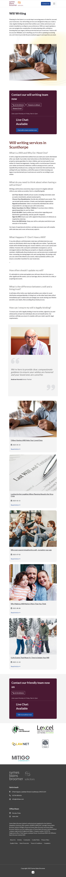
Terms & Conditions (36, 843)
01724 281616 (15, 795)
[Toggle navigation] (54, 3)
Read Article (15, 449)
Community (27, 840)
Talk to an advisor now (25, 714)
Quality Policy (14, 843)
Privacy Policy (45, 840)
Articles (19, 840)
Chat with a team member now (27, 130)
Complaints (47, 843)
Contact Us (45, 4)
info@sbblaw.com (16, 799)
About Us (13, 840)
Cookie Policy (36, 840)
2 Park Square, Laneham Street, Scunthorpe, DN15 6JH (27, 792)
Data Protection (24, 843)
